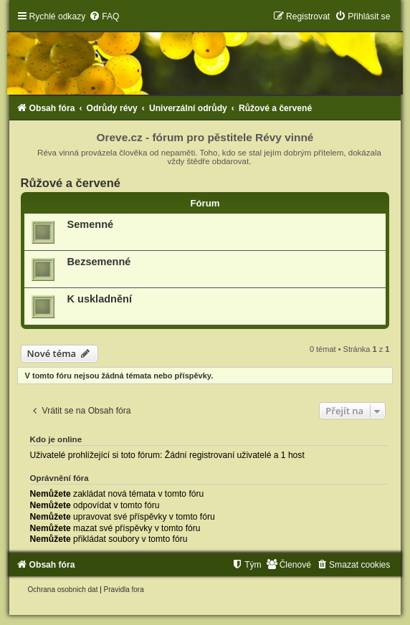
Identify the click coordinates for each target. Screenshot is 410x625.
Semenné (90, 224)
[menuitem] (104, 16)
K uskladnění (99, 299)
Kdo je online (56, 439)
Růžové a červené (70, 182)
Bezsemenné (99, 261)
